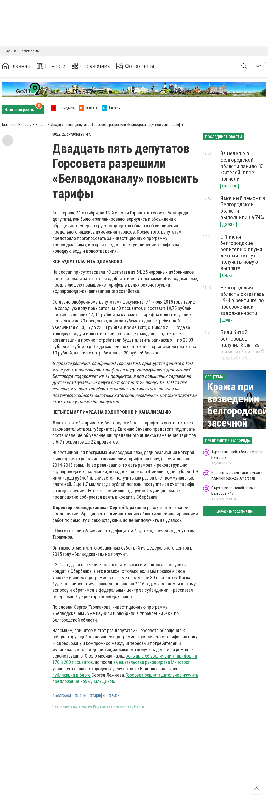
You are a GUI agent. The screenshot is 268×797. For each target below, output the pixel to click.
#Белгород (61, 695)
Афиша (11, 51)
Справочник (92, 66)
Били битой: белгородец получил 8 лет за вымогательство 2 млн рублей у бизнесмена (242, 348)
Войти (259, 66)
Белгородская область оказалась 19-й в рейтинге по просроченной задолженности (242, 300)
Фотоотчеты (138, 66)
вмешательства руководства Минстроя (152, 662)
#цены (80, 695)
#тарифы (97, 695)
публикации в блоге (71, 675)
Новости (52, 66)
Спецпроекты (30, 51)
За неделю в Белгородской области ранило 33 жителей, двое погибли (242, 166)
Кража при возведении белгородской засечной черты (237, 411)
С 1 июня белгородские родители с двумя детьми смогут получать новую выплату (241, 253)
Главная (16, 66)
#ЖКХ (114, 695)
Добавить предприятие (234, 511)
